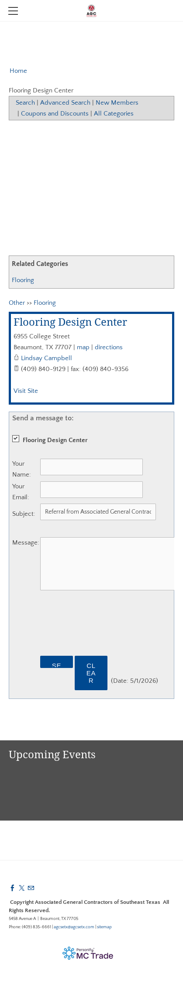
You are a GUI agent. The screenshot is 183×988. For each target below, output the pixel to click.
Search (25, 102)
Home (18, 71)
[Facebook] (12, 888)
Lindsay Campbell (46, 358)
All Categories (114, 113)
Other (17, 303)
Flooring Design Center (70, 322)
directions (109, 347)
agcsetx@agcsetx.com (74, 927)
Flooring (23, 280)
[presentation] (106, 628)
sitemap (104, 927)
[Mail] (31, 888)
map (83, 347)
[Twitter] (21, 888)
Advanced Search (65, 102)
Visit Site (26, 391)
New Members (117, 102)
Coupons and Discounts (55, 113)
